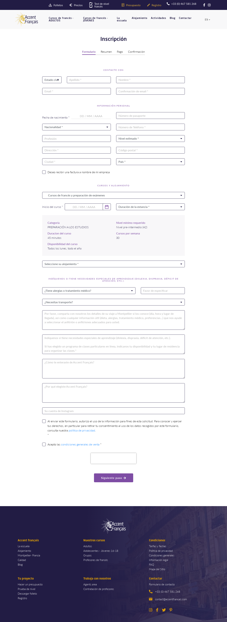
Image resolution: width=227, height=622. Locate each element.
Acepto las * (74, 444)
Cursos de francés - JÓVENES (95, 19)
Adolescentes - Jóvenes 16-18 (100, 550)
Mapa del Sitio (157, 569)
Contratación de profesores (98, 589)
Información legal (158, 559)
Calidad (22, 559)
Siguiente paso (113, 478)
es (206, 19)
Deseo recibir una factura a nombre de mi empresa (79, 172)
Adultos (87, 546)
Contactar (185, 18)
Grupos (87, 555)
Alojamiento (139, 18)
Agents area (90, 584)
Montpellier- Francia (29, 555)
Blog (172, 18)
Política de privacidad (161, 550)
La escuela (122, 19)
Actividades (158, 18)
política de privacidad (82, 430)
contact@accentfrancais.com (168, 599)
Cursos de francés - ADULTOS (61, 19)
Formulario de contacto (162, 584)
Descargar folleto (27, 593)
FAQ (151, 564)
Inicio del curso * (52, 206)
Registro (22, 598)
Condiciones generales (161, 555)
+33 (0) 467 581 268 (164, 591)
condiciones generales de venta (80, 444)
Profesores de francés (95, 559)
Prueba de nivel (26, 589)
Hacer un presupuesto (30, 584)
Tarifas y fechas (157, 546)
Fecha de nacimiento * (56, 117)
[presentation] (113, 458)
